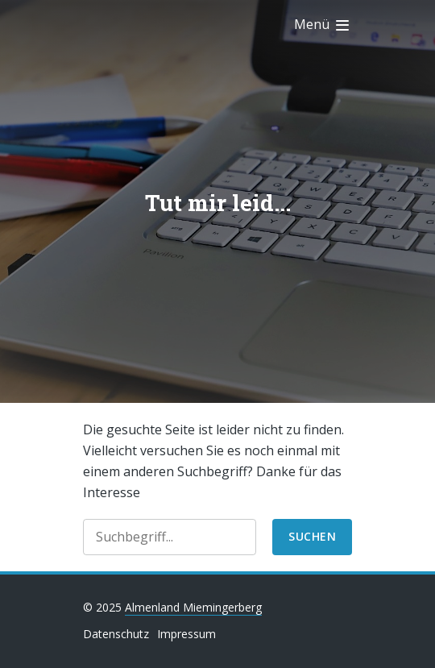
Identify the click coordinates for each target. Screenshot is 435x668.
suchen (312, 536)
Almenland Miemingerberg (193, 607)
